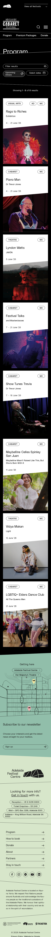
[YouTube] (32, 874)
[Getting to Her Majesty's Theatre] (27, 675)
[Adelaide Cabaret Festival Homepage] (11, 24)
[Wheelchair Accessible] (41, 103)
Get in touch (19, 795)
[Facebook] (12, 874)
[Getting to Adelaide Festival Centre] (27, 670)
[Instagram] (18, 874)
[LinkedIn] (39, 874)
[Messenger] (25, 874)
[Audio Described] (32, 103)
